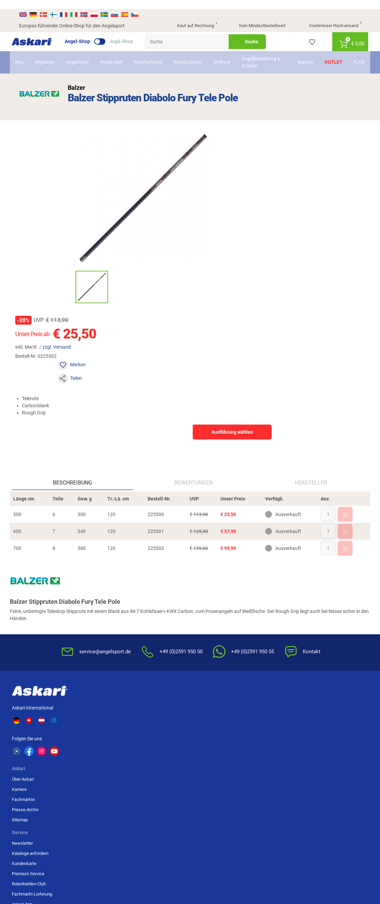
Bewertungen (193, 344)
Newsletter (146, 577)
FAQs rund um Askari (214, 577)
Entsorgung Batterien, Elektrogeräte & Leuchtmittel (272, 614)
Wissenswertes (209, 587)
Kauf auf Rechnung (191, 17)
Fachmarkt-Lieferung (156, 628)
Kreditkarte (321, 608)
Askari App (146, 638)
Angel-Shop (84, 32)
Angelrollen (116, 53)
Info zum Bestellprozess (217, 597)
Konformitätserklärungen (218, 628)
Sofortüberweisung (329, 577)
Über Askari (99, 577)
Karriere (95, 587)
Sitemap (96, 618)
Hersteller (306, 344)
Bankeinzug (322, 587)
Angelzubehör (193, 53)
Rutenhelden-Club (153, 618)
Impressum (263, 630)
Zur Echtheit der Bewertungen (209, 641)
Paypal (317, 618)
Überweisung (323, 597)
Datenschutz (264, 597)
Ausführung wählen (308, 221)
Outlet (328, 53)
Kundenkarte (148, 597)
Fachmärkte (99, 597)
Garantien (203, 618)
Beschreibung (77, 344)
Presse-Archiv (101, 608)
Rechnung (320, 628)
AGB (256, 577)
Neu (25, 53)
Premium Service (152, 608)
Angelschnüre (153, 53)
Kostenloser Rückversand (330, 17)
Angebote (50, 53)
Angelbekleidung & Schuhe (264, 53)
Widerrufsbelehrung (271, 587)
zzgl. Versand (242, 163)
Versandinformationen (89, 868)
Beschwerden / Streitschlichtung (268, 643)
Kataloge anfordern (154, 587)
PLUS (353, 53)
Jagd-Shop (128, 32)
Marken (300, 53)
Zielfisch (227, 53)
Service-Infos (207, 608)
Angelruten (82, 53)
